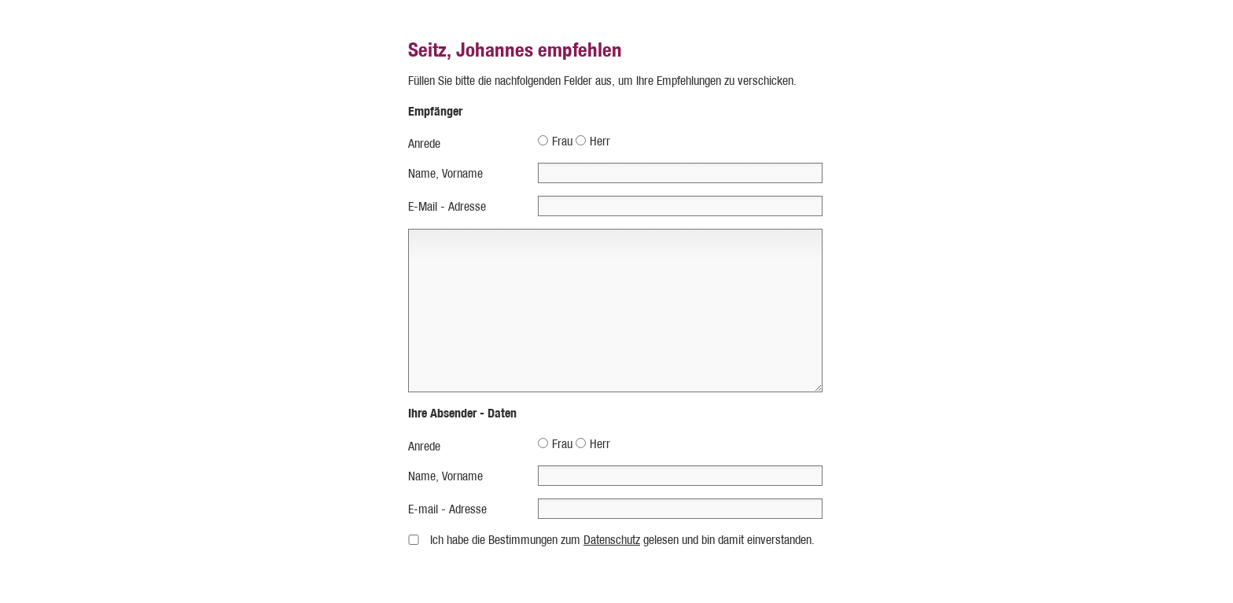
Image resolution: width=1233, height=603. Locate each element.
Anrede (424, 143)
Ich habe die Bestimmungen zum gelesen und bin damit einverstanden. (622, 539)
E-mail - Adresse (447, 509)
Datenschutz (611, 539)
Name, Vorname (445, 173)
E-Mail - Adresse (447, 206)
